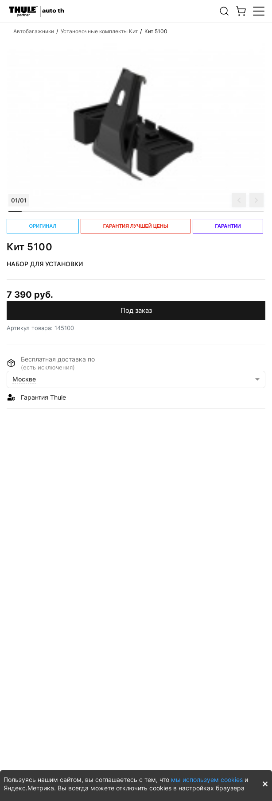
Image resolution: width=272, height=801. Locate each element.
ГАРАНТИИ (228, 226)
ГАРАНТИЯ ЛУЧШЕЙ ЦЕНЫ (135, 226)
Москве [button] (24, 379)
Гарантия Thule (43, 397)
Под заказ (136, 310)
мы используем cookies (207, 779)
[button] (224, 11)
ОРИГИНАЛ (42, 226)
